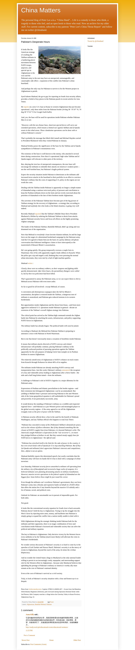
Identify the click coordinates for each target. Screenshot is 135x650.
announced (66, 370)
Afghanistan (30, 604)
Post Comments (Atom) (38, 644)
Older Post (77, 640)
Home (51, 640)
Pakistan (49, 604)
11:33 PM (29, 630)
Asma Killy (30, 614)
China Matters (40, 10)
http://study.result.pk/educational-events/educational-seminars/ (47, 627)
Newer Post (25, 640)
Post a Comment (29, 635)
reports (26, 107)
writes (30, 263)
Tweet (52, 602)
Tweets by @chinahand (95, 41)
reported (38, 214)
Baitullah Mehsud (40, 604)
